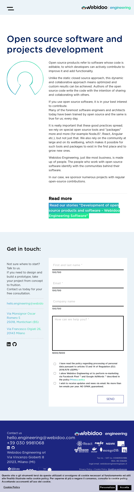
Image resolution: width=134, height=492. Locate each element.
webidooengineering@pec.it (113, 464)
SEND (110, 399)
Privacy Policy (85, 469)
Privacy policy (77, 380)
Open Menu (7, 5)
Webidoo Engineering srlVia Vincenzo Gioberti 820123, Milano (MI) (26, 457)
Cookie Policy (11, 487)
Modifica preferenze (117, 469)
